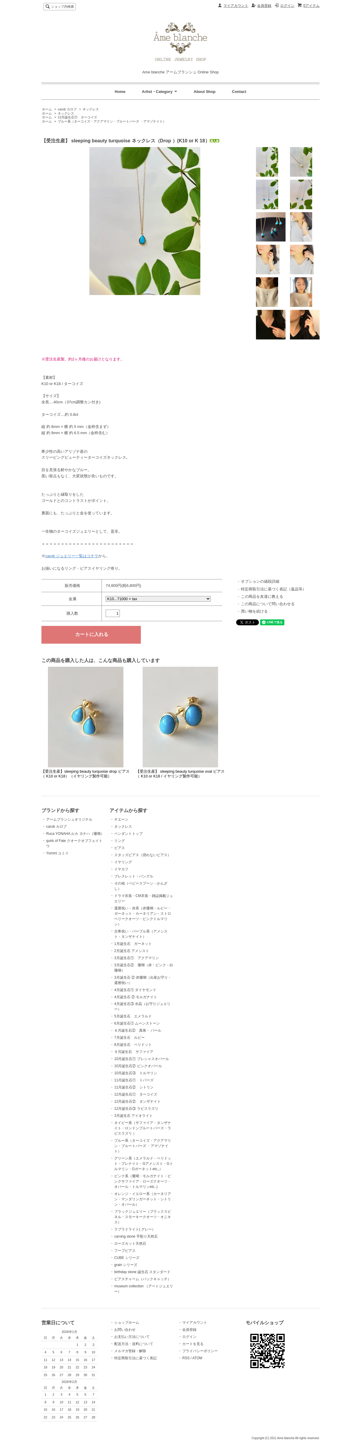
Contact (239, 91)
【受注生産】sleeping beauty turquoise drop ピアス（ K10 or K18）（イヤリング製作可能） (85, 773)
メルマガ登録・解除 (130, 1351)
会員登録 (264, 6)
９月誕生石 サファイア (133, 1052)
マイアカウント (235, 6)
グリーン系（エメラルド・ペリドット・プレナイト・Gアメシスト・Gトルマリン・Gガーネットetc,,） (143, 1163)
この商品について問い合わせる (268, 604)
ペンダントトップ (128, 834)
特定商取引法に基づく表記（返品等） (273, 589)
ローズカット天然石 (130, 1243)
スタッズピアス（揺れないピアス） (142, 855)
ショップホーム (126, 1322)
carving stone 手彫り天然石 (136, 1236)
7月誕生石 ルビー (129, 1037)
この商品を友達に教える (262, 596)
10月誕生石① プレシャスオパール (141, 1059)
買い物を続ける (254, 611)
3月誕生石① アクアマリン (136, 958)
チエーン (121, 819)
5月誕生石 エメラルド (133, 1016)
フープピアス (125, 1251)
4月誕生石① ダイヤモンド (135, 990)
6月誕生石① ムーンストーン (137, 1023)
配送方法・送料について (133, 1344)
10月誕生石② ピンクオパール (138, 1066)
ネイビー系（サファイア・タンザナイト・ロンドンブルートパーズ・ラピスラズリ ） (142, 1128)
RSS (186, 1358)
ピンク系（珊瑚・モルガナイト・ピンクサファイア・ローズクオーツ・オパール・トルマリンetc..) (142, 1181)
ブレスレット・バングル (133, 876)
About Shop (205, 91)
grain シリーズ (125, 1265)
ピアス (119, 848)
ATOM (197, 1358)
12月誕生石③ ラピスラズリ (136, 1109)
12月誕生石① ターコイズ (77, 117)
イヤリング (123, 862)
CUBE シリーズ (126, 1258)
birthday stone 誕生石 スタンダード (142, 1272)
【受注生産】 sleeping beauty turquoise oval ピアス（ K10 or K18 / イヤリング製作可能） (180, 773)
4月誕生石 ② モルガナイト (135, 997)
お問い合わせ (125, 1330)
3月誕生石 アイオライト (133, 1116)
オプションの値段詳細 (260, 581)
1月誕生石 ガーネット (133, 944)
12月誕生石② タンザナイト (137, 1101)
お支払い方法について (132, 1337)
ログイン (287, 6)
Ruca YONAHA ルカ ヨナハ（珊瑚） (75, 834)
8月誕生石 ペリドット (133, 1045)
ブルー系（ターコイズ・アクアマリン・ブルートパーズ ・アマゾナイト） (112, 121)
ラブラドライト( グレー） (134, 1229)
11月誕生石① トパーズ (134, 1080)
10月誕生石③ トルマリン (135, 1073)
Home (120, 91)
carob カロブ (68, 109)
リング (119, 841)
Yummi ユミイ (57, 853)
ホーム (47, 109)
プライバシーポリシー (200, 1351)
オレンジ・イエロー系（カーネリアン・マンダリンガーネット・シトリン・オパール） (142, 1199)
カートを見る (193, 1344)
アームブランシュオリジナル (69, 819)
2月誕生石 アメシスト (131, 951)
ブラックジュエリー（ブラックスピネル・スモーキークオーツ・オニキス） (142, 1217)
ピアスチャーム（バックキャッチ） (142, 1279)
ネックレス (91, 109)
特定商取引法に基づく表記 (135, 1358)
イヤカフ (121, 869)
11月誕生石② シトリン (134, 1087)
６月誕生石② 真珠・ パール (137, 1030)
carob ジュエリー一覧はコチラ (71, 556)
